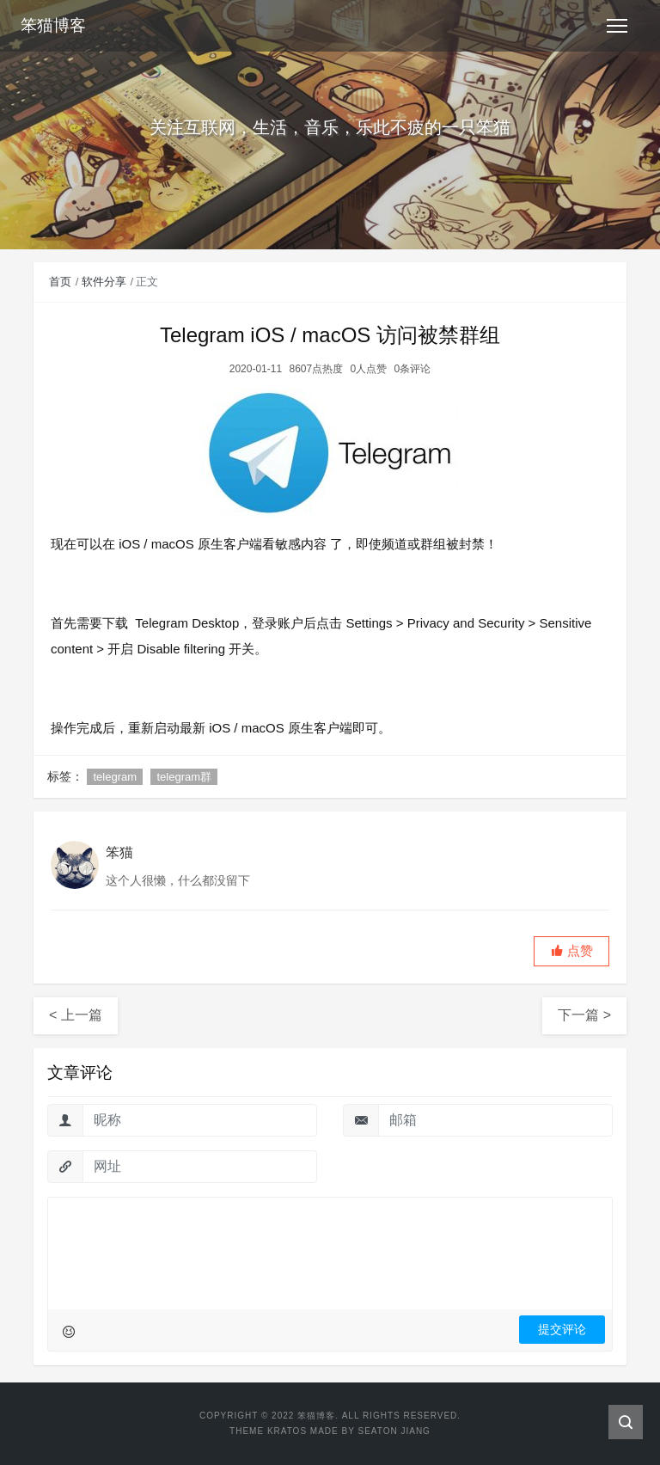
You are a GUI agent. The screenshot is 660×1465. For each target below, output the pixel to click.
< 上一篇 (75, 1015)
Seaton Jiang (394, 1431)
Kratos (287, 1431)
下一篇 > (584, 1015)
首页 (60, 281)
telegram (115, 776)
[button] (571, 951)
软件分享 (104, 281)
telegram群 (183, 776)
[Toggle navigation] (617, 26)
